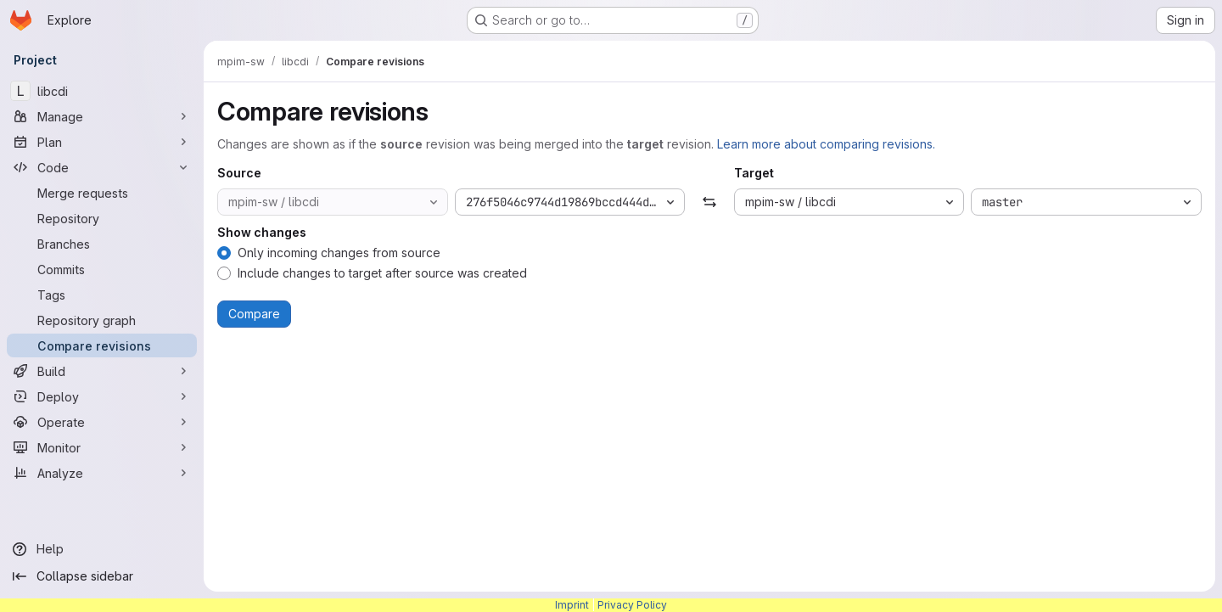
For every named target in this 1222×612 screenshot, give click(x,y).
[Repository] (102, 218)
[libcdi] (102, 91)
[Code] (102, 167)
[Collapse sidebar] (102, 576)
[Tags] (102, 294)
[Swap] (709, 202)
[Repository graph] (102, 320)
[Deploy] (102, 396)
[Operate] (102, 422)
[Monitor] (102, 447)
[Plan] (102, 142)
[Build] (102, 371)
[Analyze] (102, 473)
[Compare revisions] (102, 345)
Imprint (572, 604)
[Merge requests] (102, 193)
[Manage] (102, 116)
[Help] (102, 549)
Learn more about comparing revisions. (826, 144)
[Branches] (102, 243)
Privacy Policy (632, 604)
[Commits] (102, 269)
